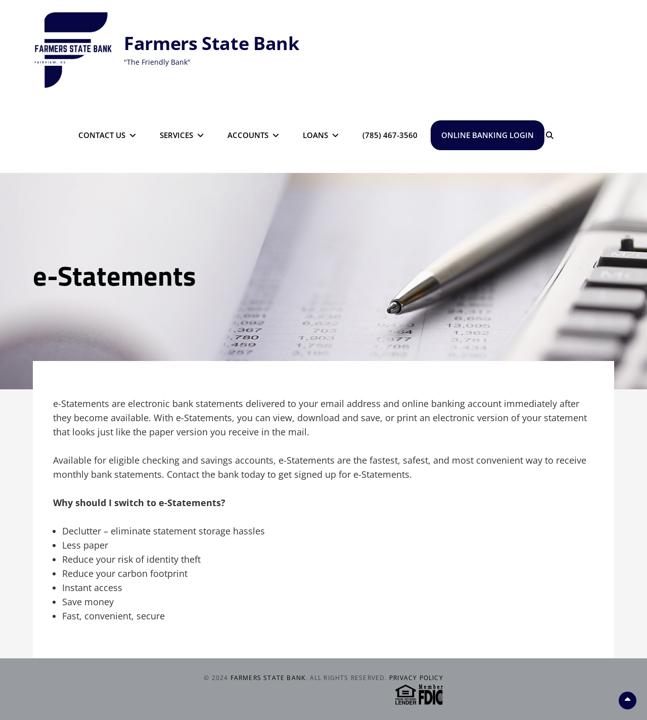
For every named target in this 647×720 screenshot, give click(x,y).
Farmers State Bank (211, 43)
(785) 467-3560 (390, 135)
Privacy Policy (416, 677)
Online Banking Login (487, 135)
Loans (315, 135)
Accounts (247, 135)
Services (176, 135)
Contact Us (101, 135)
